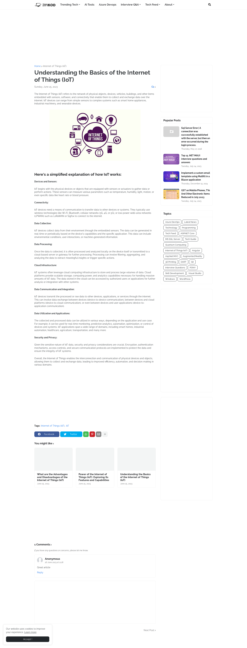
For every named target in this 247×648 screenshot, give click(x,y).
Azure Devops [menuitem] (107, 4)
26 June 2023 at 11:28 (54, 562)
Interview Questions (175, 267)
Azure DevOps (172, 222)
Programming (189, 227)
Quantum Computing (175, 245)
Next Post (149, 630)
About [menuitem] (168, 4)
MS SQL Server (172, 239)
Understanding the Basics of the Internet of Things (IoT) (135, 477)
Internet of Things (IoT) (55, 66)
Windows (170, 279)
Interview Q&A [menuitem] (130, 4)
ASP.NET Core (187, 233)
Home (37, 66)
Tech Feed (170, 233)
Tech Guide (190, 239)
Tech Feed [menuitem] (151, 4)
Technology (171, 227)
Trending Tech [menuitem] (69, 4)
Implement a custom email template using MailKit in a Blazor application (195, 176)
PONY (193, 267)
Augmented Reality (192, 256)
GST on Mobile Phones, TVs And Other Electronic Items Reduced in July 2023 (195, 193)
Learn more (30, 632)
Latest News (190, 222)
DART (183, 262)
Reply (40, 572)
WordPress (184, 279)
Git (192, 262)
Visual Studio (194, 273)
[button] (209, 5)
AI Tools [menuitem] (89, 4)
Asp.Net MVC (171, 256)
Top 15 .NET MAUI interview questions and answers (194, 159)
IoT (67, 425)
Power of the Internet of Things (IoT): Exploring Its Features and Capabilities (94, 477)
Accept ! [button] (27, 639)
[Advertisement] (123, 37)
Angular (196, 250)
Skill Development (174, 273)
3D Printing (170, 262)
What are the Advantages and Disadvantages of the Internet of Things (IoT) (52, 477)
